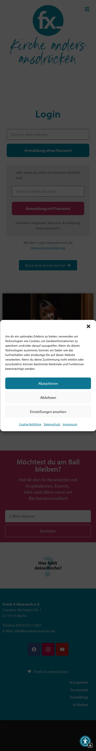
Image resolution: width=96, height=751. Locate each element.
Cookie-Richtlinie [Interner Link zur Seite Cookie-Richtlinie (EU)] (30, 424)
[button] (88, 326)
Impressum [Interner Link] (70, 424)
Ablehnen (48, 397)
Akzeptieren (48, 383)
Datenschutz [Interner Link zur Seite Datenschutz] (52, 424)
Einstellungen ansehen (48, 411)
